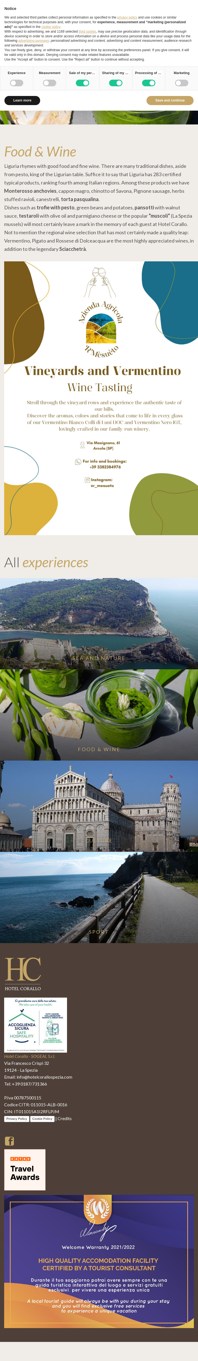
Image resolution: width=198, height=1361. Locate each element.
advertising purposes (33, 41)
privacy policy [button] (127, 17)
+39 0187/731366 (29, 1083)
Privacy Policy (16, 1118)
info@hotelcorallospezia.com (44, 1076)
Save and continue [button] (170, 100)
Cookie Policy (42, 1118)
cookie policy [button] (50, 27)
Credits (65, 1118)
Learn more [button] (22, 100)
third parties (87, 31)
